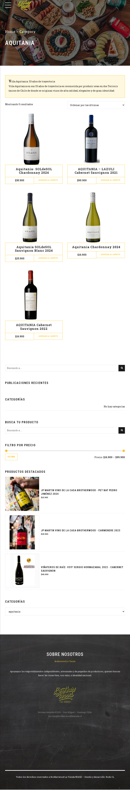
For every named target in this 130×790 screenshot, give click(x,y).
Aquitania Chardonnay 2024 (96, 247)
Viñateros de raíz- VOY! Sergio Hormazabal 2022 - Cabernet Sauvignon (82, 569)
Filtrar (12, 457)
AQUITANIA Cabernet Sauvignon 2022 (34, 327)
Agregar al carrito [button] (48, 180)
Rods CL (110, 777)
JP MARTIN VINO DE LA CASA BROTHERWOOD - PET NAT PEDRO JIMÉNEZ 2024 (79, 492)
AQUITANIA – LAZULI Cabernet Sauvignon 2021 (96, 171)
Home (10, 31)
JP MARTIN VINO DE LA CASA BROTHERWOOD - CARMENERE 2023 (80, 530)
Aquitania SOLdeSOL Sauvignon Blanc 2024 (34, 249)
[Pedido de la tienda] (96, 105)
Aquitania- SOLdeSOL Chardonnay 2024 (34, 171)
